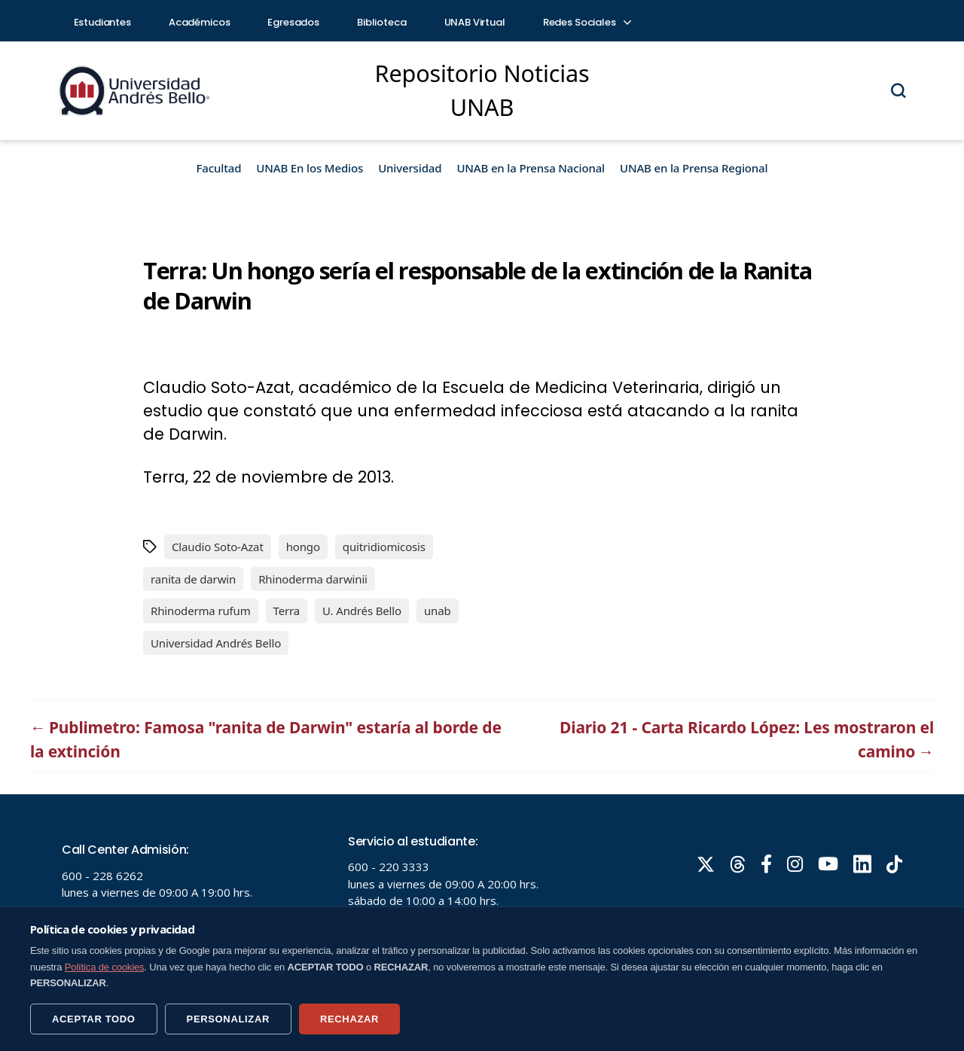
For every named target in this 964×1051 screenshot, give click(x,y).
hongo (303, 546)
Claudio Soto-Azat (218, 546)
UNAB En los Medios (309, 167)
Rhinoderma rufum (201, 610)
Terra (286, 610)
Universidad (409, 167)
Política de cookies (105, 967)
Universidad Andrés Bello (216, 642)
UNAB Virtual (474, 22)
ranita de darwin (193, 578)
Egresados (293, 22)
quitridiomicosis (384, 546)
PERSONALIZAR (228, 1019)
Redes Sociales (586, 22)
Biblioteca (382, 22)
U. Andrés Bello (361, 610)
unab (437, 610)
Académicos (199, 22)
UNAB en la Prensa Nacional (530, 167)
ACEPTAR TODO (94, 1019)
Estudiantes (102, 22)
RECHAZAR (349, 1019)
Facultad (219, 167)
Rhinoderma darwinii (313, 578)
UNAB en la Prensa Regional (693, 167)
